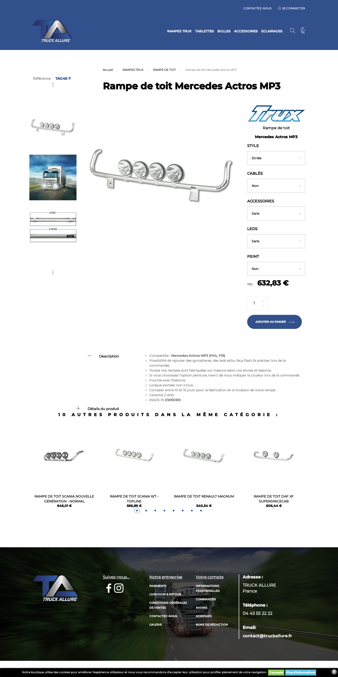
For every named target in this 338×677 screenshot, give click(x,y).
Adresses (204, 629)
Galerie (155, 637)
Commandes (206, 612)
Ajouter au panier (274, 321)
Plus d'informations (300, 672)
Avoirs (201, 621)
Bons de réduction (212, 637)
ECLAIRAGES (267, 31)
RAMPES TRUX (156, 31)
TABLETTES (185, 31)
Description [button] (109, 356)
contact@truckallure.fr (267, 649)
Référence (42, 78)
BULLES (209, 31)
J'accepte (276, 672)
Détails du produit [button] (103, 409)
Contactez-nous (257, 8)
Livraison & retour (165, 607)
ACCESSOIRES (236, 31)
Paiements (157, 599)
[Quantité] (257, 303)
